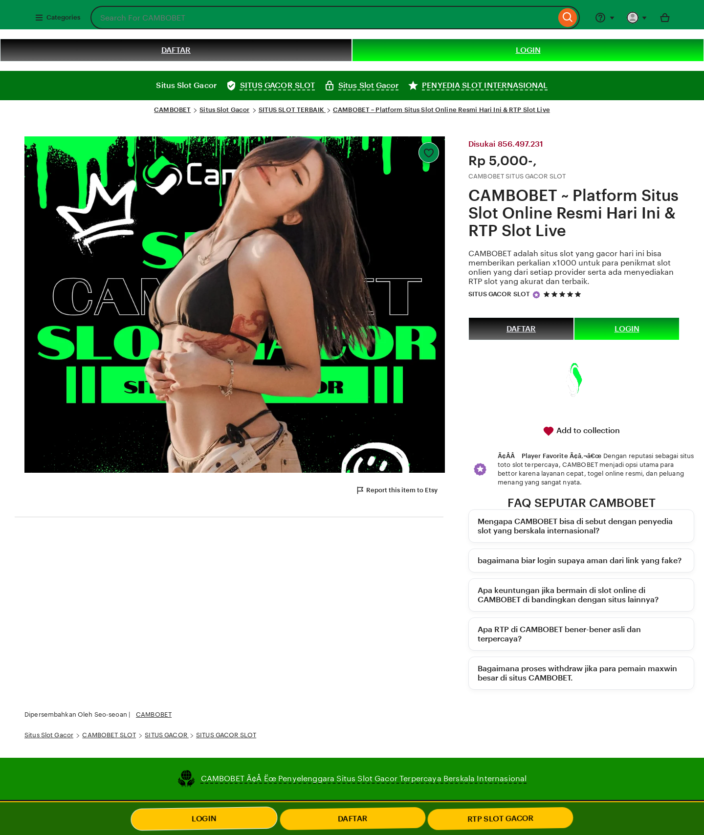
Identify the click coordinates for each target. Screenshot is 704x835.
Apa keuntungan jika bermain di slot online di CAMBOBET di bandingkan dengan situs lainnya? (568, 595)
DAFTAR (176, 50)
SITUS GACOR (167, 735)
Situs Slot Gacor (224, 109)
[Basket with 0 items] (665, 17)
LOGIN (528, 50)
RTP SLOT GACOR (500, 818)
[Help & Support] (605, 17)
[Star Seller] (536, 295)
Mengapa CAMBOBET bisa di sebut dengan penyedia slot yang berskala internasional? (575, 526)
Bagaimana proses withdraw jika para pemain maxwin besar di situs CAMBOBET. (577, 673)
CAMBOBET (172, 109)
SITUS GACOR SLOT (499, 294)
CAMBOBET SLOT (109, 735)
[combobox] (323, 17)
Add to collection (581, 431)
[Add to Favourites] (428, 152)
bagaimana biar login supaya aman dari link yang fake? (580, 560)
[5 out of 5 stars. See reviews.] (564, 294)
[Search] (568, 17)
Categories (57, 17)
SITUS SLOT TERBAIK (292, 109)
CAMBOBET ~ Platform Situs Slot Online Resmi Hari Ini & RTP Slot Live (441, 109)
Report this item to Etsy (396, 490)
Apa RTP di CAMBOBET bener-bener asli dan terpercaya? (559, 634)
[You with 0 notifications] (637, 17)
